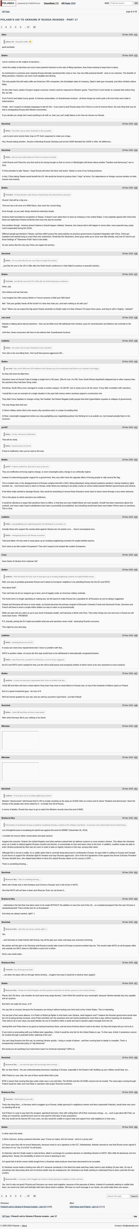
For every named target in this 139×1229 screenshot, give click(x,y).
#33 (135, 124)
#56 (135, 963)
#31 (135, 35)
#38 (135, 318)
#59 (135, 1092)
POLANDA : (9, 3)
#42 (135, 460)
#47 (135, 673)
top (135, 1216)
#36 (135, 254)
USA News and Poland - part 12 (84, 1207)
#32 (135, 55)
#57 (135, 983)
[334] (68, 3)
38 (34, 27)
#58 (135, 1058)
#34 (135, 150)
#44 (135, 555)
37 (28, 27)
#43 (135, 517)
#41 (135, 427)
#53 (135, 872)
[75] (51, 3)
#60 (135, 1127)
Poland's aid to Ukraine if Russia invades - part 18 (23, 1207)
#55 (135, 922)
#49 (135, 726)
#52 (135, 818)
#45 (135, 570)
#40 (135, 362)
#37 (135, 274)
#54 (135, 899)
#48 (135, 705)
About (24, 1226)
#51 (135, 789)
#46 (135, 635)
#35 (135, 188)
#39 (135, 341)
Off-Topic (6, 12)
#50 (135, 757)
